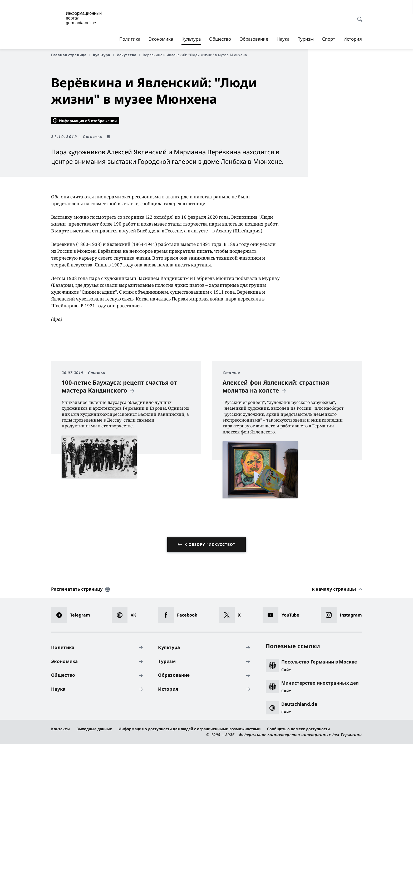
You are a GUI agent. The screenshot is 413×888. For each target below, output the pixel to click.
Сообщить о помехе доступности (298, 872)
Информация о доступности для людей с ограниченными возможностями (189, 872)
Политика (129, 39)
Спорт (328, 39)
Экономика (161, 39)
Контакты (60, 872)
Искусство (129, 54)
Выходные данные (94, 872)
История (352, 39)
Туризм (306, 39)
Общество (220, 39)
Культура (191, 39)
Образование (253, 39)
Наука (283, 39)
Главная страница (71, 54)
